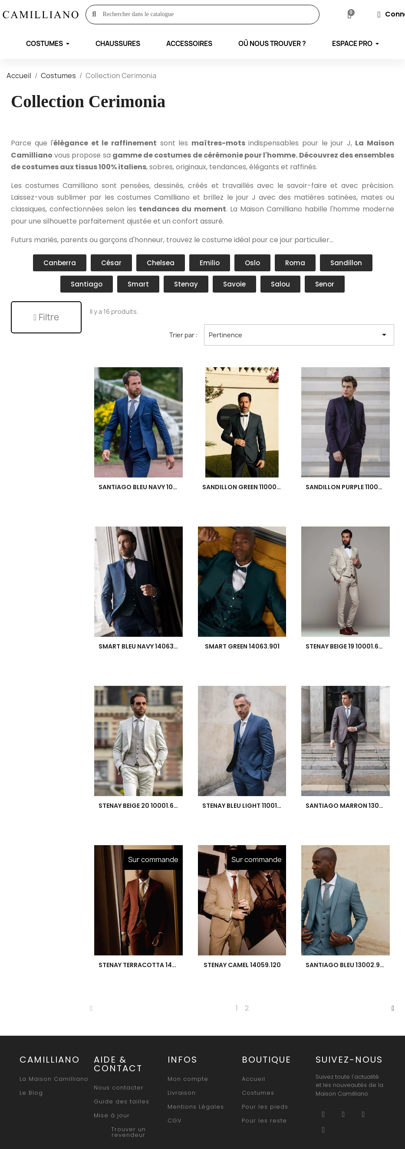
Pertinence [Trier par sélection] (299, 335)
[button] (46, 317)
